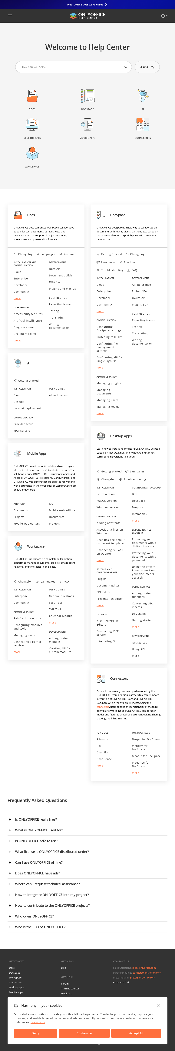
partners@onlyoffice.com (147, 972)
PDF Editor (104, 592)
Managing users (24, 635)
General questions (61, 596)
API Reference (141, 284)
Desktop (19, 402)
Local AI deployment (27, 408)
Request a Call (121, 982)
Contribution (58, 297)
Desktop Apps (114, 436)
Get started (139, 642)
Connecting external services (27, 643)
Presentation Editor (110, 598)
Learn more (38, 1021)
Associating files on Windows (110, 531)
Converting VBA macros (142, 605)
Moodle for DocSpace (146, 756)
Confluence (104, 759)
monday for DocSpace (140, 747)
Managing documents (104, 391)
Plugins (102, 579)
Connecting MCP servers (108, 633)
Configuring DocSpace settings (109, 328)
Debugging (139, 613)
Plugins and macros (62, 288)
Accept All (77, 1033)
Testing (54, 311)
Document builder (61, 275)
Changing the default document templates (111, 541)
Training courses (70, 988)
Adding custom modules (59, 640)
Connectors (112, 678)
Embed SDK (140, 291)
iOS (51, 503)
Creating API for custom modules (60, 650)
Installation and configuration (25, 264)
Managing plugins (109, 383)
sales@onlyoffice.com (143, 967)
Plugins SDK (140, 304)
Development (57, 262)
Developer (20, 285)
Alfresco (102, 739)
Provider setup (24, 424)
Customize (51, 1033)
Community (21, 291)
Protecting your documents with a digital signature (144, 542)
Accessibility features (28, 314)
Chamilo (102, 752)
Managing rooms (108, 406)
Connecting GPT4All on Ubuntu (110, 551)
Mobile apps (16, 992)
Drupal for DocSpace (146, 739)
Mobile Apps (30, 453)
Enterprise (21, 278)
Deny (26, 1033)
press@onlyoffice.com (142, 977)
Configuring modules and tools (28, 626)
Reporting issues (60, 304)
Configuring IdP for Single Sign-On (110, 359)
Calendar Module (60, 616)
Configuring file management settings (107, 347)
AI (22, 363)
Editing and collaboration (107, 571)
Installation (22, 388)
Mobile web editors (27, 523)
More (135, 655)
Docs (24, 215)
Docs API (55, 269)
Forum (65, 983)
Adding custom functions (142, 595)
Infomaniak (139, 514)
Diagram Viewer (24, 327)
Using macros (141, 586)
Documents (21, 510)
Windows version (108, 507)
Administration (24, 611)
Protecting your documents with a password (144, 556)
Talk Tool (55, 609)
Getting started (142, 620)
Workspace (29, 546)
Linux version (106, 494)
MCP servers (22, 430)
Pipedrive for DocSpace (141, 764)
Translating (56, 317)
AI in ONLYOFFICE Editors (108, 622)
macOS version (107, 500)
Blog (63, 967)
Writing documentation (59, 325)
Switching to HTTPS (110, 337)
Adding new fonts (109, 523)
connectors (103, 706)
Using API (138, 649)
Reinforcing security (27, 618)
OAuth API (139, 298)
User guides (21, 307)
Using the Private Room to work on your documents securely (143, 572)
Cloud (17, 272)
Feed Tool (55, 602)
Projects (19, 517)
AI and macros (58, 395)
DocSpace (111, 215)
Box (134, 494)
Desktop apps (17, 987)
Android (19, 503)
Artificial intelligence (28, 320)
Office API (55, 282)
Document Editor (25, 334)
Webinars (66, 993)
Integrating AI (106, 641)
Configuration (23, 417)
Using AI (102, 614)
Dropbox (138, 507)
